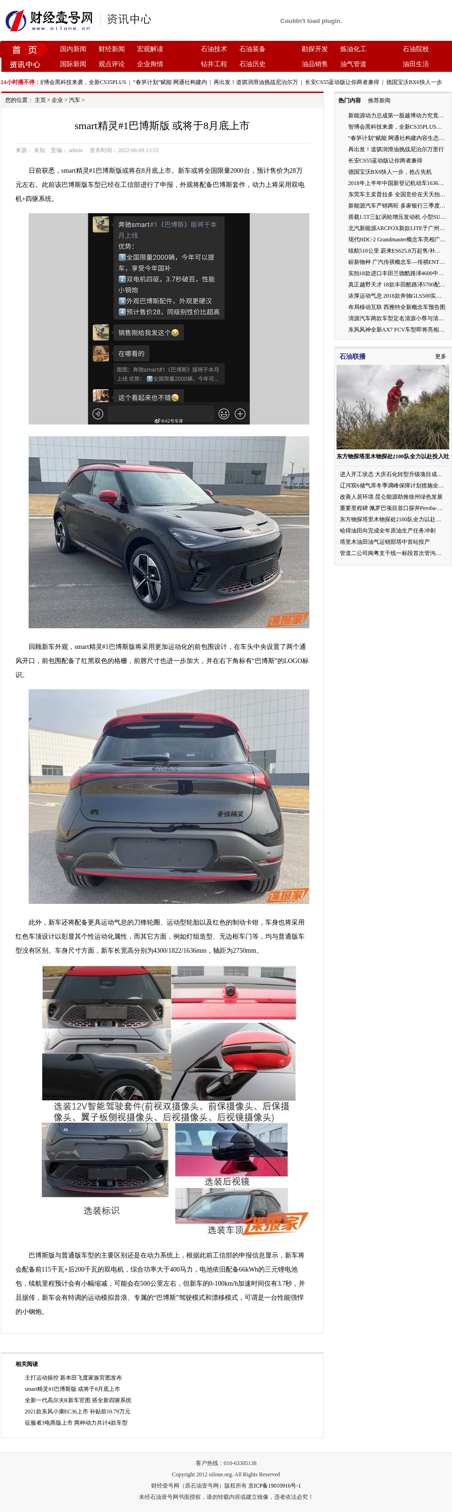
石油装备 (252, 49)
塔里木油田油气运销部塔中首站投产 (385, 542)
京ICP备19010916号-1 (274, 1485)
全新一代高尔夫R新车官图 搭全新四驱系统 (78, 1400)
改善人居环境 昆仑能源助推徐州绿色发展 (391, 497)
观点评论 (112, 64)
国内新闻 (73, 49)
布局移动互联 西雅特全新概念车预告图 (396, 307)
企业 (57, 100)
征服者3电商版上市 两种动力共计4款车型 (76, 1422)
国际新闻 (73, 64)
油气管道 (353, 64)
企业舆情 (150, 64)
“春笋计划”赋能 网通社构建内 (173, 82)
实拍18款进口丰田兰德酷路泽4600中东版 (399, 273)
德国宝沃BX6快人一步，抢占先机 (390, 172)
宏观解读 (150, 49)
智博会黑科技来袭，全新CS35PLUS (85, 82)
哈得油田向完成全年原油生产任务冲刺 (388, 530)
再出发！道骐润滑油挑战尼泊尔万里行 (396, 149)
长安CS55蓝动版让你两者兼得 (345, 82)
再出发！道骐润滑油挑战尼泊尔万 (258, 82)
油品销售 (315, 64)
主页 (40, 100)
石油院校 (416, 49)
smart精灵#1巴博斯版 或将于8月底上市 (73, 1389)
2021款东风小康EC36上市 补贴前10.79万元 (77, 1411)
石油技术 (214, 49)
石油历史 (252, 64)
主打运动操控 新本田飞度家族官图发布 (73, 1377)
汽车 (74, 100)
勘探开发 (315, 49)
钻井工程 (214, 64)
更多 (440, 356)
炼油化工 (353, 49)
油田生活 (416, 64)
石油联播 (352, 356)
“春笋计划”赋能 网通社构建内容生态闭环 (399, 138)
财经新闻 (112, 49)
